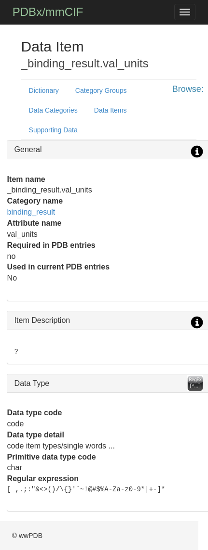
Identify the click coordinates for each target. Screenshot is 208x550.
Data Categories (53, 110)
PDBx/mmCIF (48, 11)
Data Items (110, 110)
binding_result (31, 212)
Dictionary (44, 90)
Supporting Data (53, 130)
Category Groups (101, 90)
